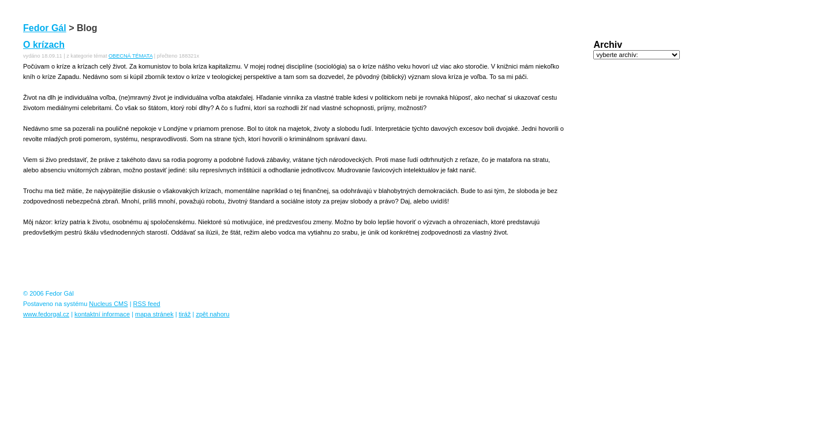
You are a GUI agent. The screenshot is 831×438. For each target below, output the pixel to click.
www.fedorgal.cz (46, 314)
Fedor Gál (44, 28)
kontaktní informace (102, 314)
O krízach (44, 45)
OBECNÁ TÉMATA (130, 56)
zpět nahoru (212, 314)
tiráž (185, 314)
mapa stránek (154, 314)
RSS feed (146, 303)
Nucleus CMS (108, 303)
